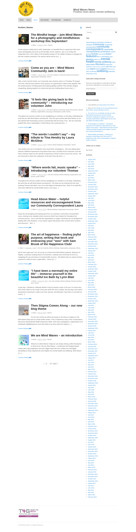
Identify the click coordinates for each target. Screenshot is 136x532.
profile (64, 111)
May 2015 (91, 419)
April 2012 (91, 492)
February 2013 (92, 469)
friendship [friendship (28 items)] (105, 56)
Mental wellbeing (58, 145)
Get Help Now (56, 20)
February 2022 (92, 237)
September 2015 (93, 410)
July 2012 (91, 485)
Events (50, 145)
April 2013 (91, 465)
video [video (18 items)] (87, 71)
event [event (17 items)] (99, 54)
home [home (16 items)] (98, 59)
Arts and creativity (52, 75)
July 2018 (91, 333)
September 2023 (93, 193)
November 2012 (93, 476)
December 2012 (93, 474)
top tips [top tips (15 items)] (113, 69)
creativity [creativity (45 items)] (94, 54)
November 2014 (93, 433)
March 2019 (91, 314)
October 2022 (92, 219)
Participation (57, 111)
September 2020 (93, 273)
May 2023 (91, 203)
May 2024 (91, 175)
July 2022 (91, 225)
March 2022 (91, 235)
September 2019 (93, 301)
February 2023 (92, 209)
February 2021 (92, 264)
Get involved (45, 20)
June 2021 (91, 255)
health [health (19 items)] (95, 59)
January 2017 (92, 374)
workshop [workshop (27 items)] (111, 71)
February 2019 (92, 317)
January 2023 (92, 212)
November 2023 (93, 189)
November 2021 (93, 244)
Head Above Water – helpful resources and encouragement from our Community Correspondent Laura (57, 202)
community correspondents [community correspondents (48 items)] (99, 50)
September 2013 (93, 456)
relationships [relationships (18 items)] (108, 64)
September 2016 (93, 383)
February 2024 (92, 182)
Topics (35, 20)
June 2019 (91, 308)
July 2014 (91, 442)
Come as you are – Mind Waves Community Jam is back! (52, 69)
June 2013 (91, 460)
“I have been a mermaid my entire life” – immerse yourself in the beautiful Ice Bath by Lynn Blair (54, 274)
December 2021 (93, 241)
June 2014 (91, 444)
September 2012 (93, 481)
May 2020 (91, 282)
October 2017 (92, 353)
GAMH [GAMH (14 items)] (111, 56)
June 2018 (91, 335)
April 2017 (91, 367)
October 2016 (92, 380)
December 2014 (93, 431)
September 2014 (93, 437)
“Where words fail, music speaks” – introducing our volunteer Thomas (55, 169)
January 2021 (92, 266)
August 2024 (92, 173)
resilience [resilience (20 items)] (89, 66)
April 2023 (91, 205)
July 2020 (91, 278)
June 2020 (91, 280)
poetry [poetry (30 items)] (93, 64)
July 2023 (91, 198)
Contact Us (67, 20)
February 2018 (92, 344)
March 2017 (91, 369)
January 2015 (92, 428)
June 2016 (91, 390)
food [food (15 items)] (101, 56)
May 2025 (91, 166)
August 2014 (92, 440)
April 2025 (91, 168)
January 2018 (92, 346)
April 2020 (91, 285)
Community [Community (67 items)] (98, 44)
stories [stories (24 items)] (98, 69)
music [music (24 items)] (113, 62)
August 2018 (92, 330)
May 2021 (91, 257)
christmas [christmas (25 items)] (89, 45)
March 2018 (91, 342)
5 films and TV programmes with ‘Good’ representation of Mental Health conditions (101, 138)
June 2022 (91, 228)
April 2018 (91, 339)
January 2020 (92, 292)
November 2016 (93, 378)
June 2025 (91, 164)
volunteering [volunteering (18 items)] (93, 71)
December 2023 (93, 187)
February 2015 (92, 426)
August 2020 (92, 276)
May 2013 (91, 463)
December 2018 (93, 321)
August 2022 (92, 223)
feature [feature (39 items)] (108, 54)
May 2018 (91, 337)
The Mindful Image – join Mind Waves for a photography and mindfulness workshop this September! (56, 38)
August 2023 (92, 196)
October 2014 (92, 435)
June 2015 (91, 417)
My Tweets (89, 150)
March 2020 (91, 287)
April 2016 (91, 394)
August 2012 (92, 483)
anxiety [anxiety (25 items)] (107, 42)
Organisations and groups (38, 77)
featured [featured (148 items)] (91, 56)
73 (50, 363)
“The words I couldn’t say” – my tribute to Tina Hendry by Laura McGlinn (53, 137)
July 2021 (91, 253)
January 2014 (92, 447)
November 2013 (93, 451)
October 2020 (92, 271)
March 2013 (91, 467)
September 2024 (93, 171)
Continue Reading (23, 61)
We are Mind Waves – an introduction (56, 335)
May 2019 (91, 310)
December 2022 (93, 214)
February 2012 (92, 497)
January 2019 (92, 319)
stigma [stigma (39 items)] (92, 69)
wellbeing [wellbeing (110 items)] (102, 71)
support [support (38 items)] (103, 69)
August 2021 (92, 250)
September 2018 (93, 328)
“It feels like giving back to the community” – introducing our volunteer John (52, 102)
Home (21, 20)
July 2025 (91, 162)
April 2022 (91, 232)
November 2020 (93, 269)
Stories (50, 45)
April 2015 (91, 422)
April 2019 (91, 312)
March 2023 (91, 207)
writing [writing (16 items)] (95, 73)
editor (34, 45)
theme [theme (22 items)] (109, 69)
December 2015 (93, 403)
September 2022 (93, 221)
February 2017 (92, 371)
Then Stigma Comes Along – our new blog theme (56, 307)
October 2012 (92, 479)
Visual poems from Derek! (106, 105)
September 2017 (93, 355)
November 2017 (93, 351)
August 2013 (92, 458)
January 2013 (92, 472)
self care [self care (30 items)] (109, 66)
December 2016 (93, 376)
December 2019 (93, 294)
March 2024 (91, 180)
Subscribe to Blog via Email (95, 79)
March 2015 (91, 424)
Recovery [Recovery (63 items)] (100, 64)
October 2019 (92, 298)
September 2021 (93, 248)
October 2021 (92, 246)
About (28, 20)
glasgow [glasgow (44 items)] (89, 59)
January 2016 (92, 401)
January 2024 (92, 184)
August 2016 (92, 385)
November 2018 (93, 323)
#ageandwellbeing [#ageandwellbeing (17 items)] (91, 42)
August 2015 (92, 412)
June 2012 (91, 488)
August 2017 (92, 358)
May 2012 (91, 490)
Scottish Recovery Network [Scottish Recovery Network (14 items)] (98, 66)
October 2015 (92, 408)
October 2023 (92, 191)
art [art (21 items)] (111, 42)
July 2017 (91, 360)
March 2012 (91, 495)
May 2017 (91, 365)
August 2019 (92, 303)
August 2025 (92, 159)
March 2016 (91, 396)
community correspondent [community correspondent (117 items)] (97, 48)
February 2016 (92, 399)
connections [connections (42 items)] (105, 52)
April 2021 (91, 260)
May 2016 (91, 392)
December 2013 (93, 449)
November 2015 (93, 406)
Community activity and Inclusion (69, 75)
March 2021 (91, 262)
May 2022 (91, 230)
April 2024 (91, 178)
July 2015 (91, 415)
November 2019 (93, 296)
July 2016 (91, 387)
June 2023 (91, 200)
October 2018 (92, 326)
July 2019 (91, 305)
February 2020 (92, 289)
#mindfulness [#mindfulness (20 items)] (100, 42)
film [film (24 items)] (98, 56)
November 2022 (93, 216)
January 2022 (92, 239)
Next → (55, 363)
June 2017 (91, 362)
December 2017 (93, 349)
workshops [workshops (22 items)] (89, 73)
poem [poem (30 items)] (88, 64)
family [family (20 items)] (103, 54)
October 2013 (92, 453)
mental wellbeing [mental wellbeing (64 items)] (103, 62)
